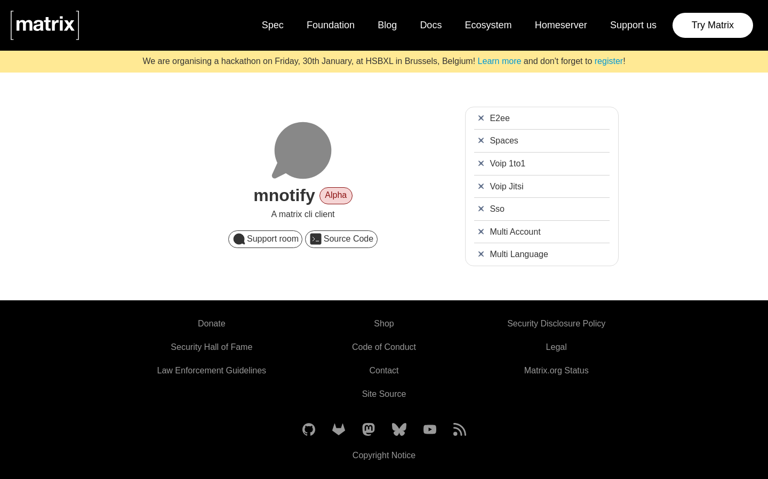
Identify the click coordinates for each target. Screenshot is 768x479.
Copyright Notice (384, 455)
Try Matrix (713, 25)
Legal (556, 347)
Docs (431, 25)
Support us (633, 25)
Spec (273, 25)
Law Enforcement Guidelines (212, 370)
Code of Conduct (384, 347)
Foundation (331, 25)
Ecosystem (488, 25)
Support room (266, 239)
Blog (387, 25)
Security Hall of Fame (211, 347)
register (609, 61)
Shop (384, 323)
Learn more (500, 61)
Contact (383, 370)
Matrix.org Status (556, 370)
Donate (212, 323)
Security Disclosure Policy (556, 323)
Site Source (384, 393)
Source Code (341, 239)
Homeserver (561, 25)
